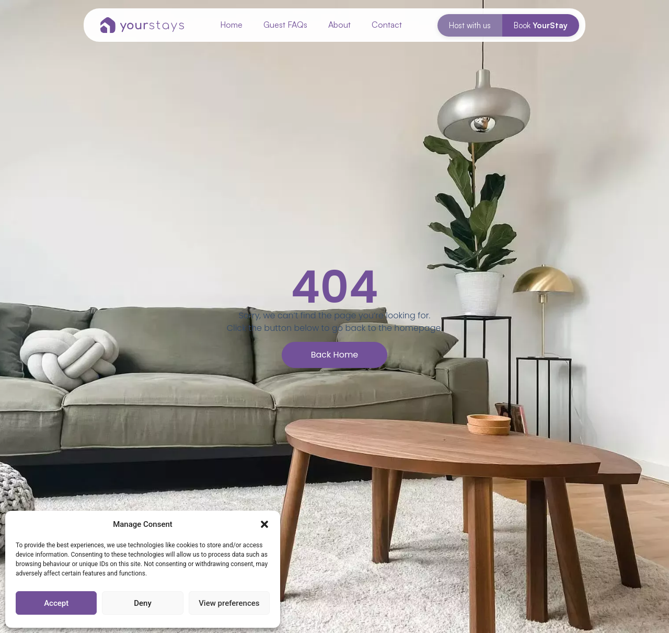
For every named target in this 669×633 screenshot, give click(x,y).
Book (541, 25)
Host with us (470, 25)
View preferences (229, 603)
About (339, 24)
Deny (143, 603)
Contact (387, 24)
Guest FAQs (285, 24)
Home (231, 24)
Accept (56, 603)
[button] (264, 524)
